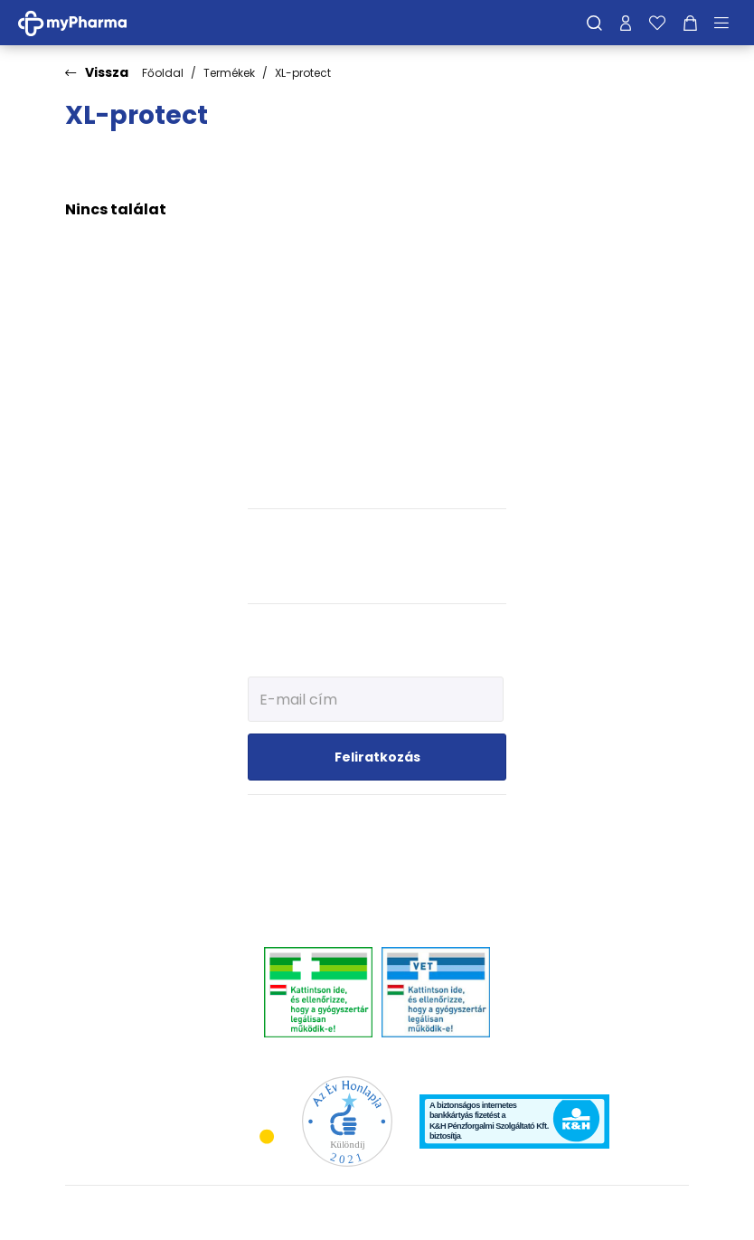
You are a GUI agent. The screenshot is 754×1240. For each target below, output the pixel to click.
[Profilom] (626, 22)
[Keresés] (594, 22)
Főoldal (163, 72)
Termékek (229, 72)
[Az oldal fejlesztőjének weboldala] (629, 1211)
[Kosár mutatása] (690, 22)
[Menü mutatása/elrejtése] (728, 22)
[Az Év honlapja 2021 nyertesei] (347, 1120)
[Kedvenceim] (657, 22)
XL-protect (303, 72)
